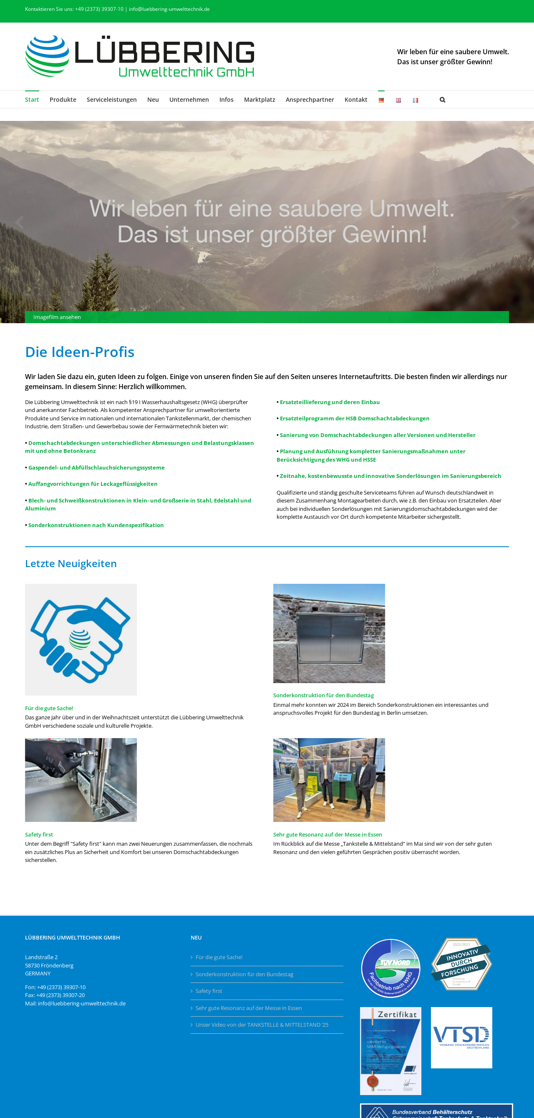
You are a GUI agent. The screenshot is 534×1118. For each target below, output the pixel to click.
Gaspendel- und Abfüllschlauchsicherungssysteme (96, 467)
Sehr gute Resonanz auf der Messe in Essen (327, 834)
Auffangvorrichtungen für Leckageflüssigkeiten (93, 483)
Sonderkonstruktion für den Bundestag (323, 695)
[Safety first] (81, 780)
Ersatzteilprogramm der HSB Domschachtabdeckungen (355, 418)
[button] (442, 99)
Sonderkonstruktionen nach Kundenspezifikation (96, 525)
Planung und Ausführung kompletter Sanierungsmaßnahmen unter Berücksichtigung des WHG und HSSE (371, 455)
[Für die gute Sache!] (81, 640)
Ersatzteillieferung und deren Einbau (330, 402)
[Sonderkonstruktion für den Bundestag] (329, 633)
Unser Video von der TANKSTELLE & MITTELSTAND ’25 (262, 1024)
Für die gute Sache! (49, 708)
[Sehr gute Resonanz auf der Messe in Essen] (329, 780)
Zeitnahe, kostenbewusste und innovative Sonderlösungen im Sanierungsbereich (390, 476)
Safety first (39, 834)
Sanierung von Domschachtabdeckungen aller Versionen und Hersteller (378, 435)
